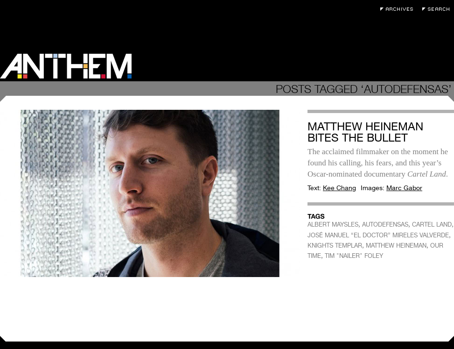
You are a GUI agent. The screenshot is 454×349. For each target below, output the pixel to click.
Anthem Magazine (66, 66)
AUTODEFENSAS (385, 224)
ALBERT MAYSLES (332, 224)
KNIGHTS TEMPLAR (334, 245)
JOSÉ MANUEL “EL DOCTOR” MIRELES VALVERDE (378, 235)
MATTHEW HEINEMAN (396, 245)
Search (438, 9)
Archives (399, 9)
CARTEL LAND (432, 224)
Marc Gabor (404, 188)
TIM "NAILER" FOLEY (354, 255)
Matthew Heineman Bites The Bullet (365, 132)
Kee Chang (339, 188)
